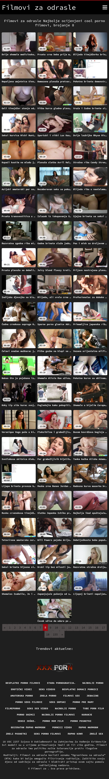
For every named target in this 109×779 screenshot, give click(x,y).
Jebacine (93, 695)
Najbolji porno (93, 682)
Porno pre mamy (83, 702)
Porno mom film (53, 721)
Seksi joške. (27, 721)
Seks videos (47, 689)
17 (103, 627)
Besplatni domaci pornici (80, 689)
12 (69, 627)
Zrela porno (48, 695)
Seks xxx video (37, 708)
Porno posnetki (80, 721)
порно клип (75, 733)
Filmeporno (12, 708)
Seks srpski (57, 702)
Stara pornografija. (61, 682)
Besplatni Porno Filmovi (23, 682)
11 (63, 627)
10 (56, 627)
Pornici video (62, 727)
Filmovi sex (71, 695)
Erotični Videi (21, 689)
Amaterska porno (21, 695)
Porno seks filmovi (28, 702)
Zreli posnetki (16, 733)
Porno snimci (26, 714)
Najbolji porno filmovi (58, 714)
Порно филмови (88, 727)
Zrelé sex (96, 733)
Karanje (87, 714)
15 (90, 627)
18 (47, 634)
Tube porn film (93, 708)
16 (96, 627)
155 (55, 634)
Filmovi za (39, 768)
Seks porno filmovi (47, 733)
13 (76, 627)
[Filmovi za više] (104, 7)
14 (83, 627)
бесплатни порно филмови (28, 727)
